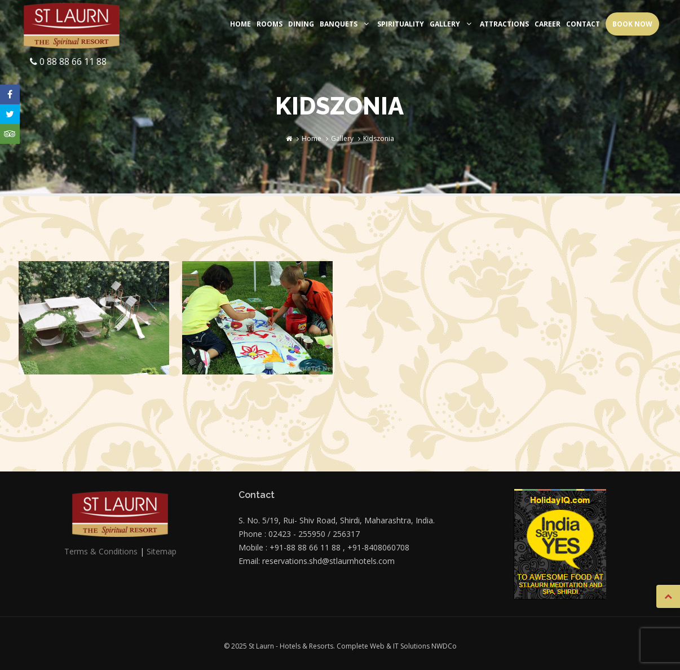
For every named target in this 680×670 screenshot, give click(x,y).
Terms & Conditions (101, 551)
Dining (301, 24)
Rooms (269, 24)
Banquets (346, 24)
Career (547, 24)
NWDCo (444, 646)
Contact (583, 24)
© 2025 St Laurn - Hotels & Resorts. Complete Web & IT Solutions (327, 646)
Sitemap (161, 551)
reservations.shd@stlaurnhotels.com (328, 561)
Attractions (504, 24)
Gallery (452, 24)
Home (240, 24)
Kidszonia (378, 138)
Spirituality (400, 24)
